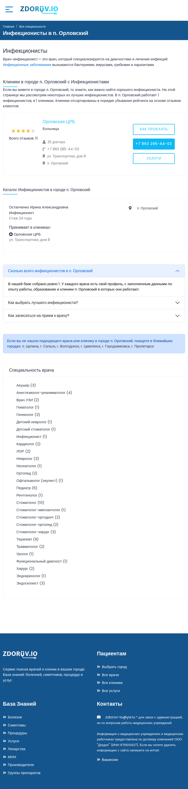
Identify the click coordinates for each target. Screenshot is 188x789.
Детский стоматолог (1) (36, 429)
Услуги (153, 158)
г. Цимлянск (92, 346)
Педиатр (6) (26, 487)
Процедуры (17, 732)
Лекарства (16, 748)
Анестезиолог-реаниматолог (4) (44, 392)
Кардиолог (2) (28, 443)
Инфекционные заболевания (27, 64)
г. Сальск (48, 346)
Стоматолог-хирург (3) (36, 531)
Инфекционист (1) (31, 436)
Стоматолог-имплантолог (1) (41, 509)
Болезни (15, 717)
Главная (8, 26)
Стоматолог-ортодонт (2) (38, 517)
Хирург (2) (25, 568)
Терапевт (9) (27, 539)
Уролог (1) (25, 553)
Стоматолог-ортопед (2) (37, 524)
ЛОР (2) (23, 451)
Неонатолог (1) (29, 465)
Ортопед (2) (26, 473)
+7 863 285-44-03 (154, 144)
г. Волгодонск (69, 346)
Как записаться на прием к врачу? (38, 315)
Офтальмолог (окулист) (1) (39, 480)
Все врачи (110, 674)
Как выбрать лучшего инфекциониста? (43, 302)
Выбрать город (114, 666)
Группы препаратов (24, 772)
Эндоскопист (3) (30, 583)
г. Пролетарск (144, 346)
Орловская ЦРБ (59, 122)
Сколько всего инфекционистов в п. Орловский (50, 271)
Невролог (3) (27, 458)
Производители (21, 764)
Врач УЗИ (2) (27, 399)
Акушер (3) (26, 385)
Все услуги (111, 690)
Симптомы (17, 725)
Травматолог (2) (30, 546)
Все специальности (32, 26)
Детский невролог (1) (34, 421)
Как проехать (154, 129)
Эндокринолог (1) (31, 575)
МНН (12, 756)
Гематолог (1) (27, 407)
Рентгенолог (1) (29, 495)
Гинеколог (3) (28, 414)
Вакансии (110, 759)
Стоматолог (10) (30, 502)
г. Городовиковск (117, 346)
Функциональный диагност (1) (42, 561)
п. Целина (30, 346)
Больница (51, 128)
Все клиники (112, 682)
